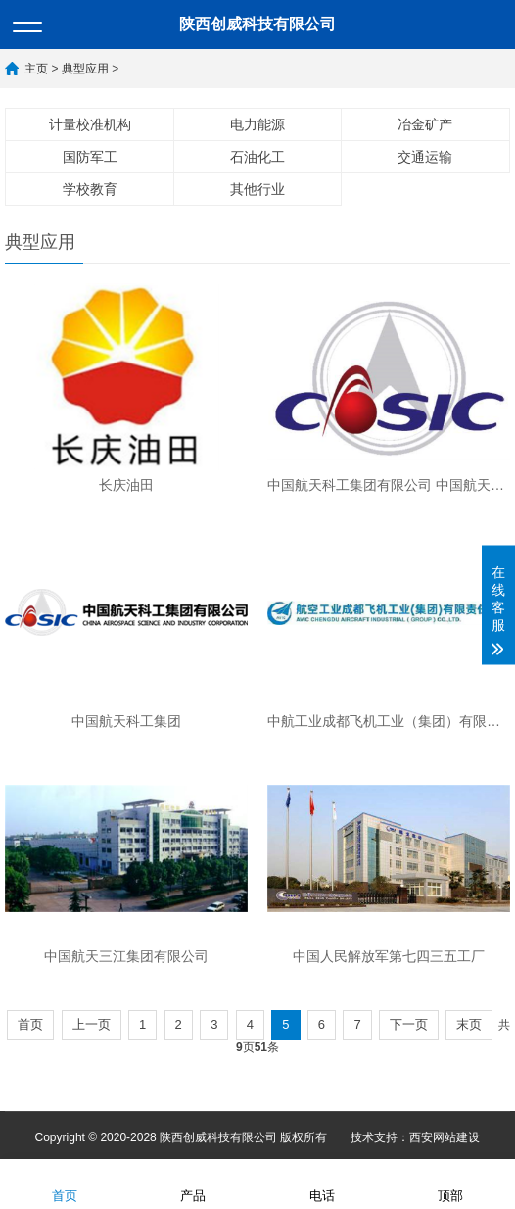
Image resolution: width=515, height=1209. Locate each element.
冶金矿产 (425, 124)
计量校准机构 (90, 124)
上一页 (91, 1024)
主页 (36, 68)
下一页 (409, 1024)
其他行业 (257, 189)
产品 (193, 1183)
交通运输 (425, 157)
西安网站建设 (444, 1137)
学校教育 (90, 189)
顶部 (450, 1183)
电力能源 (257, 124)
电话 (322, 1183)
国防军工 (90, 157)
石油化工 (257, 157)
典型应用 (85, 68)
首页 (30, 1024)
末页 (469, 1024)
